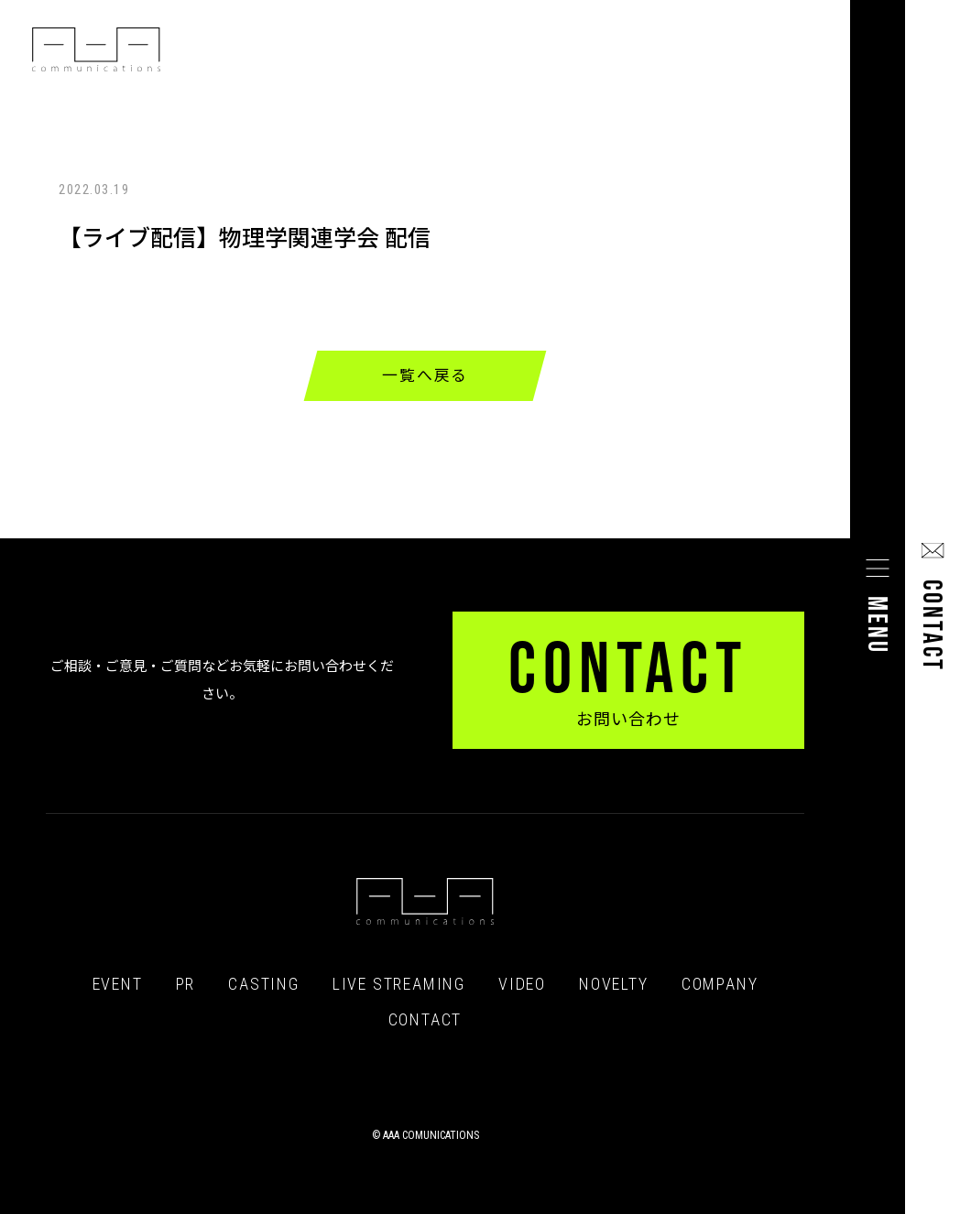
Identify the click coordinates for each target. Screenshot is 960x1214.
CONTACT (425, 1020)
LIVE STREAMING (399, 984)
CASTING (264, 984)
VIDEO (522, 984)
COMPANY (720, 984)
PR (186, 984)
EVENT (118, 984)
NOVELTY (614, 984)
